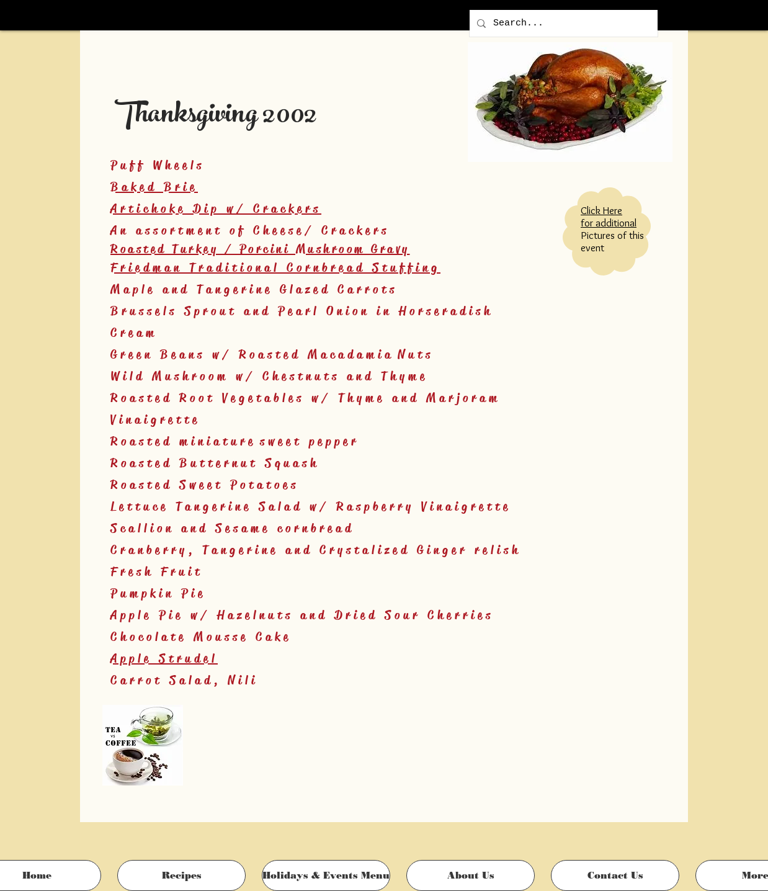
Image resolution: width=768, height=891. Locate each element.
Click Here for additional (608, 216)
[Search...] (562, 23)
